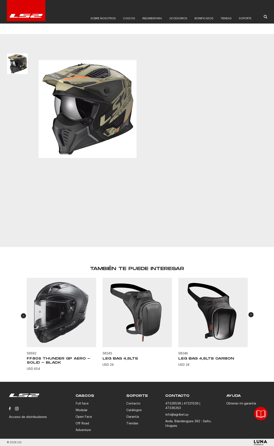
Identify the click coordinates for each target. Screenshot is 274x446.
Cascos (129, 18)
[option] (17, 68)
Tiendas (226, 18)
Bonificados (204, 18)
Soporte (245, 18)
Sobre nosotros (103, 18)
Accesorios (178, 18)
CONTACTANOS (205, 223)
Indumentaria (152, 18)
